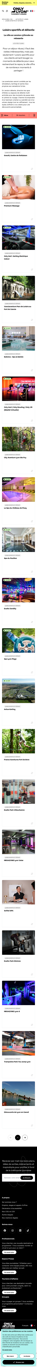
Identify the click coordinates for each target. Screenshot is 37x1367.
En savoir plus (9, 1252)
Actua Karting (9, 709)
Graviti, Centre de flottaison (15, 155)
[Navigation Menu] (3, 11)
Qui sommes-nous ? (9, 1202)
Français (28, 1325)
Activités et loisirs (22, 19)
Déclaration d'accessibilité (12, 1208)
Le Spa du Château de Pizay (15, 508)
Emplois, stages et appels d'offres (14, 1205)
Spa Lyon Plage (10, 659)
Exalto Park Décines (12, 961)
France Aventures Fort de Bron (16, 759)
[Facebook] (5, 1230)
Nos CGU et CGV (8, 1212)
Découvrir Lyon (7, 19)
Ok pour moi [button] (18, 1362)
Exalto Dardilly (10, 608)
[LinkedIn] (20, 1230)
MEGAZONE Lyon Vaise (13, 860)
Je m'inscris (27, 1178)
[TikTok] (28, 1230)
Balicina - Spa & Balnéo (13, 356)
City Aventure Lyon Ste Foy (15, 457)
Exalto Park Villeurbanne (14, 810)
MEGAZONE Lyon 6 (12, 1011)
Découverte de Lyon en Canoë (16, 1112)
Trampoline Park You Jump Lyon (17, 1061)
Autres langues (7, 1215)
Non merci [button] (10, 1356)
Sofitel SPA (8, 910)
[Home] (18, 11)
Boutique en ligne (5, 2)
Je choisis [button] (27, 1356)
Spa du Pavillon (10, 558)
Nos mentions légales (10, 1218)
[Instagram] (12, 1230)
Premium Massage (11, 205)
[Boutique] (27, 11)
